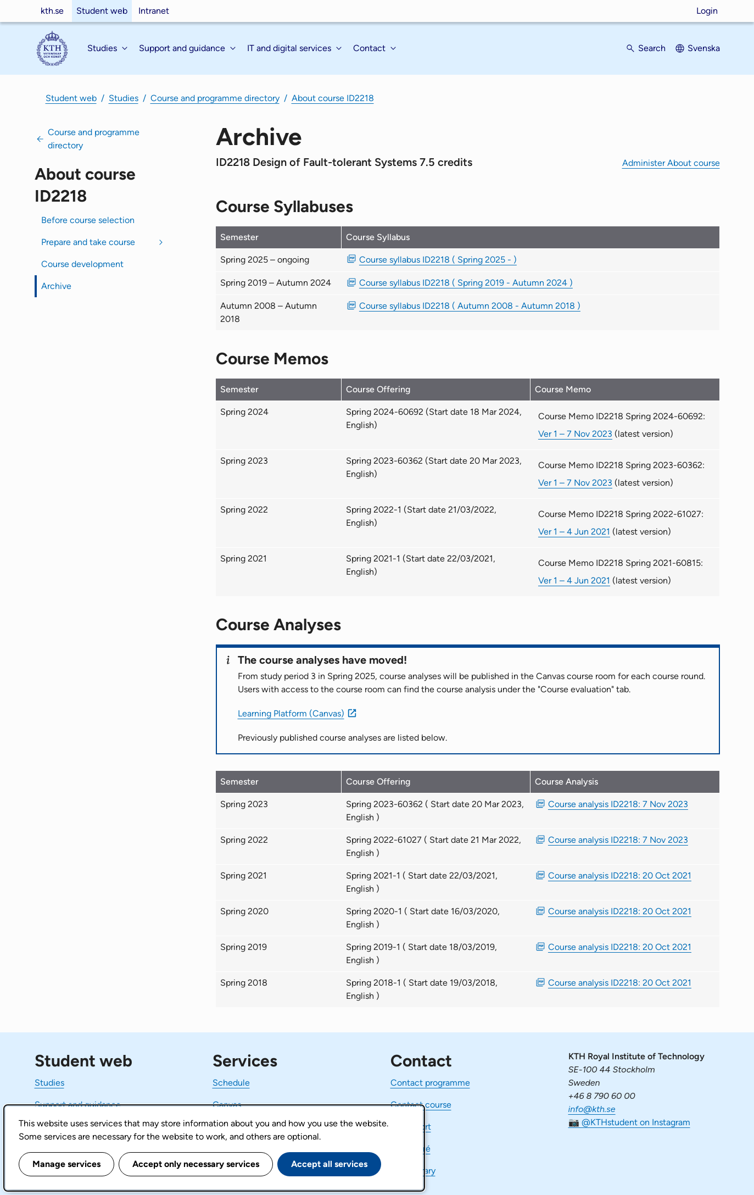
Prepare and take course (88, 242)
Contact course (420, 1104)
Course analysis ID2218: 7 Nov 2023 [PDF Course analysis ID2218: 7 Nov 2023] (618, 804)
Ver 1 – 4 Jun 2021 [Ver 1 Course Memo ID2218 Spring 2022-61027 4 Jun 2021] (574, 531)
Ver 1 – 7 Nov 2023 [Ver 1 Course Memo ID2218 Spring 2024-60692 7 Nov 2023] (575, 434)
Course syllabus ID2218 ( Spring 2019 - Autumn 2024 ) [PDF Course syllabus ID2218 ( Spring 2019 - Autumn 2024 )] (466, 282)
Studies (123, 98)
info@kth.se (592, 1109)
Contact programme (430, 1082)
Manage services (66, 1164)
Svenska (704, 48)
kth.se (52, 10)
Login (707, 10)
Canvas (227, 1104)
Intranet (153, 10)
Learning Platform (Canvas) (291, 713)
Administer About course (671, 163)
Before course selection (88, 220)
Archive (56, 286)
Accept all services (329, 1164)
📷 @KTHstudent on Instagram (629, 1122)
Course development (82, 264)
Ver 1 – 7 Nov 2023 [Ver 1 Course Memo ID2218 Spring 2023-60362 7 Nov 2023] (575, 482)
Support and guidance (78, 1104)
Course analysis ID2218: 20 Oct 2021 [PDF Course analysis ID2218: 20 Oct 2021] (619, 875)
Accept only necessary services (195, 1164)
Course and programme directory (215, 98)
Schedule (231, 1082)
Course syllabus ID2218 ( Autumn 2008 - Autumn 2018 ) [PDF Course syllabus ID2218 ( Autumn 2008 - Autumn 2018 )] (469, 306)
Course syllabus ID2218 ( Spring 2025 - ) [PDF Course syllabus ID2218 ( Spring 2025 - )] (438, 259)
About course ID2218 (333, 98)
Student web (101, 10)
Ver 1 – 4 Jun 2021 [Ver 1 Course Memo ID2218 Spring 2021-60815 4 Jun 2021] (574, 580)
